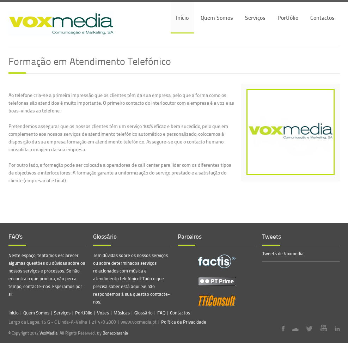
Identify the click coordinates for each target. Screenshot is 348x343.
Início (182, 17)
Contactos (322, 17)
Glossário (143, 313)
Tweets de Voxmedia (283, 253)
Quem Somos (217, 17)
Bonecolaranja (115, 333)
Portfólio (287, 17)
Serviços (255, 17)
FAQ (161, 313)
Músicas (122, 313)
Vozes (103, 313)
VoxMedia (48, 333)
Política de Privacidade (183, 322)
